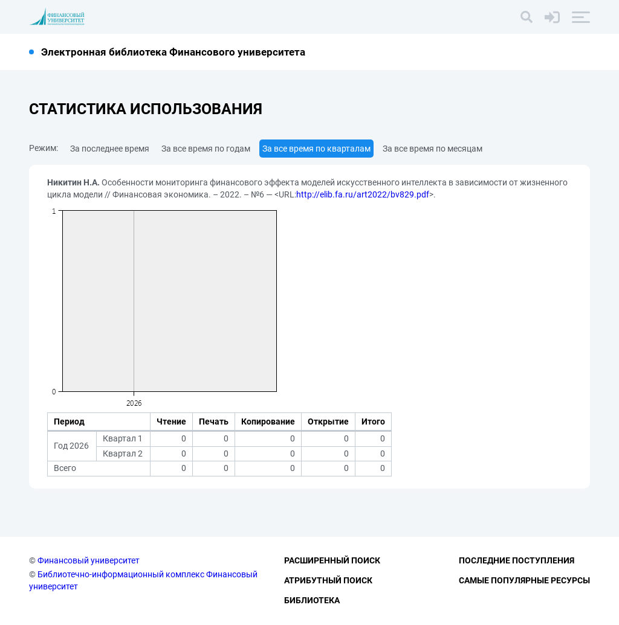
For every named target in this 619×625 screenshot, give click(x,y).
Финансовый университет (88, 560)
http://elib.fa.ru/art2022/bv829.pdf (362, 194)
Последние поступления (516, 560)
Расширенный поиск (332, 560)
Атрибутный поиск (328, 580)
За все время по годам (205, 148)
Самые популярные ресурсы (524, 580)
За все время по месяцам (432, 148)
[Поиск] (526, 17)
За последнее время (109, 148)
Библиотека (312, 600)
